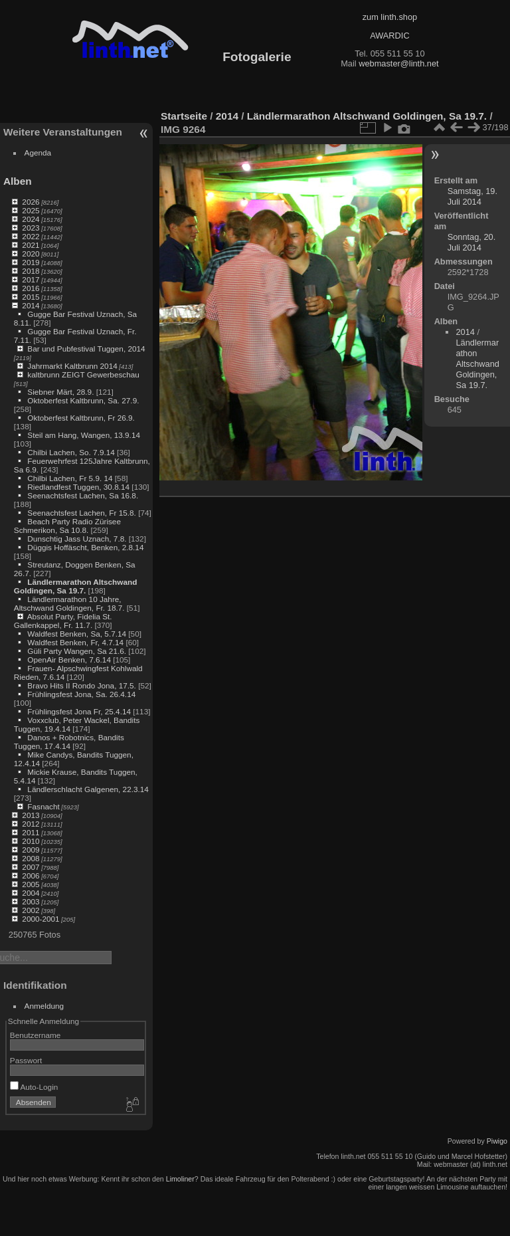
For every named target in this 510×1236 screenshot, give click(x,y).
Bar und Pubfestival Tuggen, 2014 (86, 348)
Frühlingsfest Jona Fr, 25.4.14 (79, 711)
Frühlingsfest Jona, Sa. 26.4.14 (81, 694)
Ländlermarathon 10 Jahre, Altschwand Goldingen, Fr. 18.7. (69, 603)
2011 (30, 832)
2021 (30, 245)
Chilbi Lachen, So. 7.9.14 (70, 452)
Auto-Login (34, 1086)
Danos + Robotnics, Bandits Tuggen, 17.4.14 (69, 741)
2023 (30, 227)
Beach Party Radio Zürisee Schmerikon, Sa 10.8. (67, 525)
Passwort (26, 1060)
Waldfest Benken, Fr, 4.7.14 (75, 642)
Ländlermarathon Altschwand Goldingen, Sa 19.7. (75, 586)
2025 (30, 210)
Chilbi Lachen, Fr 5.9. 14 (69, 478)
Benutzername (35, 1035)
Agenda (38, 152)
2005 (30, 884)
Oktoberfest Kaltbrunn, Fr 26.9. (81, 417)
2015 (30, 296)
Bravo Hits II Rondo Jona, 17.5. (81, 685)
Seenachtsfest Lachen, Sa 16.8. (82, 495)
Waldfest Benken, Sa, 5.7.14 (76, 633)
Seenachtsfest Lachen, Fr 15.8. (81, 512)
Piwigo (497, 1141)
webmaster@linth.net (398, 63)
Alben (17, 181)
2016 (30, 288)
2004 (30, 892)
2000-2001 (40, 918)
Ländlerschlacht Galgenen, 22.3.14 (88, 789)
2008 (30, 858)
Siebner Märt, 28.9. (60, 391)
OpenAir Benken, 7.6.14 (69, 659)
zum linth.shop (390, 17)
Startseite (184, 116)
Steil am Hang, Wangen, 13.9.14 (83, 435)
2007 (30, 867)
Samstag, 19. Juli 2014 (472, 196)
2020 (30, 253)
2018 (30, 270)
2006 (30, 875)
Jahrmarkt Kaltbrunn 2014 (72, 365)
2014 (30, 305)
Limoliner (180, 1179)
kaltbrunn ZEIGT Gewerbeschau (83, 374)
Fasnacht (43, 806)
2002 (30, 910)
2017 (30, 279)
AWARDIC (389, 36)
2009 (30, 849)
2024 (30, 219)
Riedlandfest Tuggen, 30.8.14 (78, 486)
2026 (30, 201)
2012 (30, 823)
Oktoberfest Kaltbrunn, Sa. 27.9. (83, 400)
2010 (30, 841)
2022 (30, 236)
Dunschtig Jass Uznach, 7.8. (76, 538)
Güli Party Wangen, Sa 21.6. (76, 651)
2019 (30, 262)
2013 (30, 815)
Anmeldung (44, 1005)
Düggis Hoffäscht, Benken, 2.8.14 (85, 547)
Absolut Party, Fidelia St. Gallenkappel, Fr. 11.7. (63, 620)
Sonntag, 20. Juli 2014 (472, 242)
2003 (30, 901)
